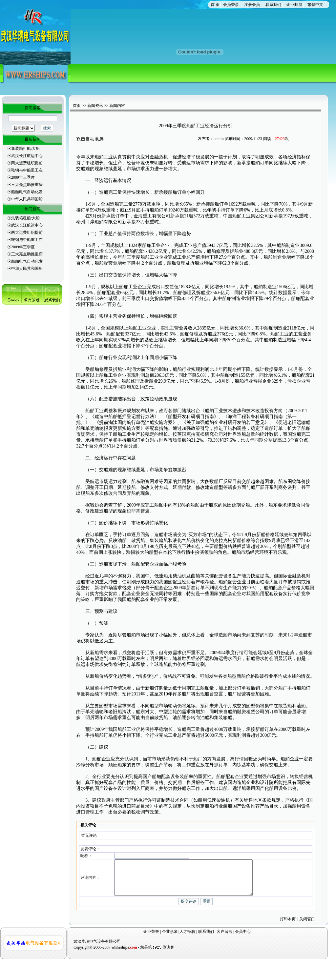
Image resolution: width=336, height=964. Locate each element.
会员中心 (243, 936)
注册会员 (252, 4)
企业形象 (170, 936)
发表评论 (88, 848)
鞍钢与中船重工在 (27, 170)
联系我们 (273, 4)
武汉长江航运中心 (27, 155)
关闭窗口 (307, 923)
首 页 (215, 4)
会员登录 (231, 4)
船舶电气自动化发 (27, 192)
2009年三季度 (23, 177)
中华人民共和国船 (27, 199)
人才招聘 (187, 936)
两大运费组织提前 (27, 163)
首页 (77, 105)
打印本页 (288, 923)
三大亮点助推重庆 (27, 184)
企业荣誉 (151, 936)
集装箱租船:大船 (25, 148)
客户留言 (224, 936)
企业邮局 (294, 4)
